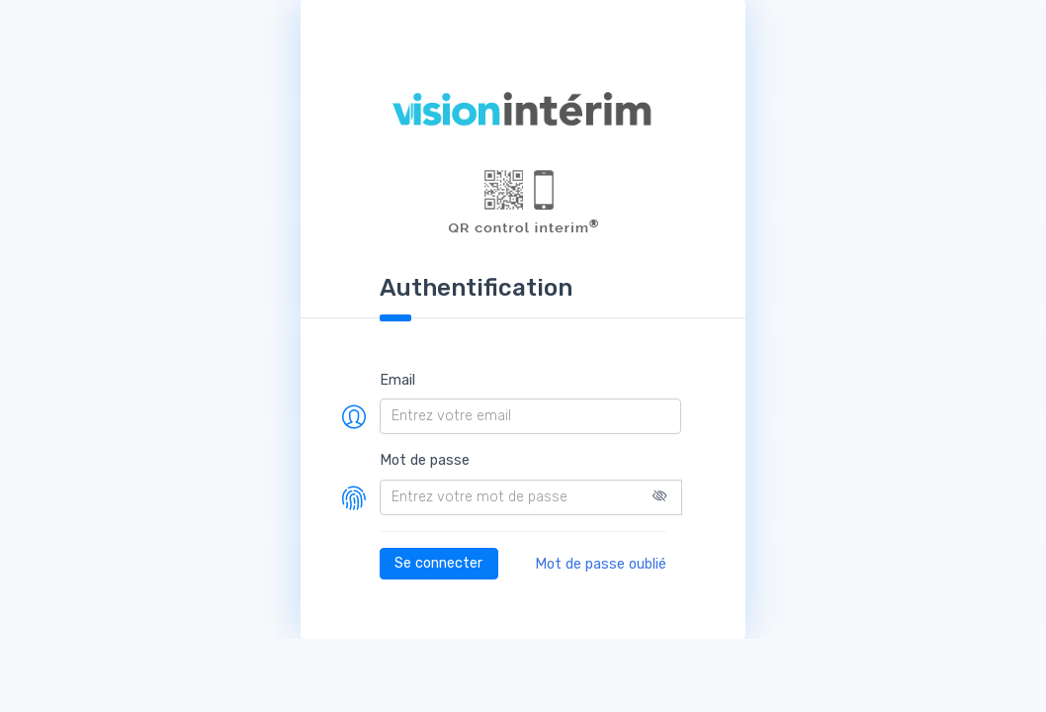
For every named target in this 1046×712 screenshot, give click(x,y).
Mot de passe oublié (600, 564)
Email (397, 380)
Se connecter (438, 563)
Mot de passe (425, 460)
